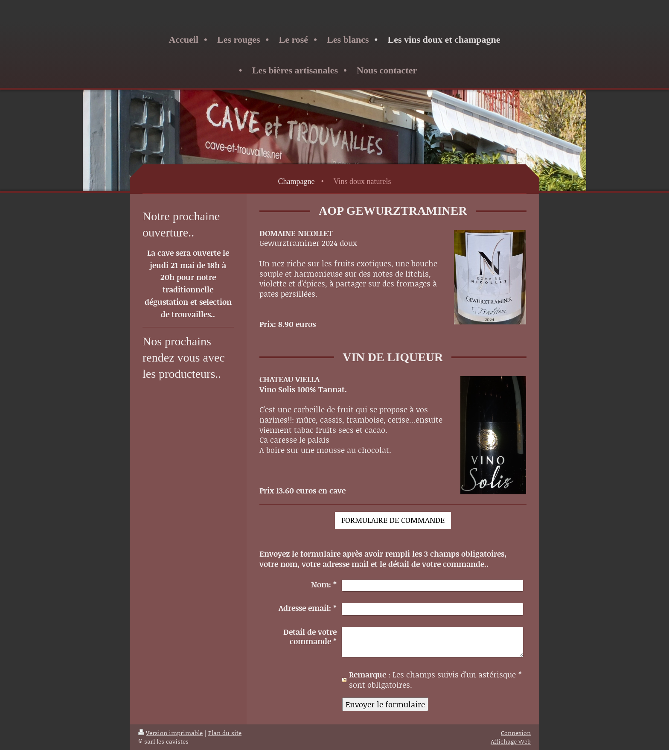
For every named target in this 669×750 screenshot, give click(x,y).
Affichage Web (511, 741)
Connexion (516, 732)
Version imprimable (170, 732)
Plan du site (224, 732)
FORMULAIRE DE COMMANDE (393, 519)
